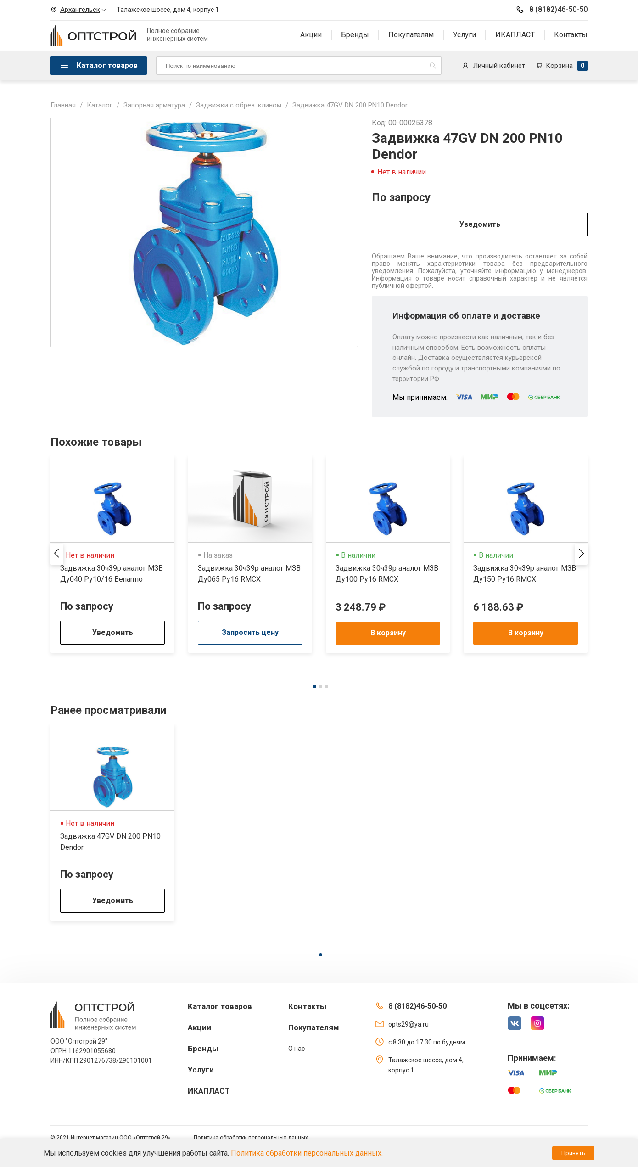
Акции (311, 34)
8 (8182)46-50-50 (551, 9)
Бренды (355, 34)
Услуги (464, 34)
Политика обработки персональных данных (251, 1137)
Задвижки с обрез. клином (238, 105)
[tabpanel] (112, 554)
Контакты (571, 34)
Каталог (99, 105)
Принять (573, 1153)
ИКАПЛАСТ (515, 34)
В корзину (388, 632)
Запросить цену (250, 632)
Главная (63, 105)
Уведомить (479, 224)
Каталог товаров (107, 65)
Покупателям (411, 34)
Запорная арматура (154, 105)
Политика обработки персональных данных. (307, 1153)
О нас (296, 1048)
